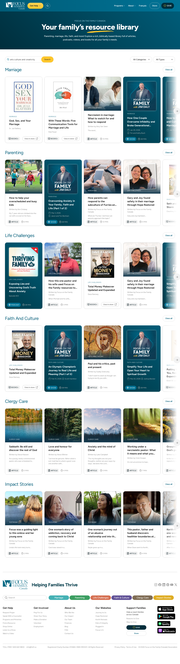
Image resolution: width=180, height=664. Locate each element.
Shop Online (7, 627)
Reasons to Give (132, 619)
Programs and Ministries (12, 620)
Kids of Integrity (101, 624)
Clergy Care (143, 598)
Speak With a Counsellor (12, 617)
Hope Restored (101, 617)
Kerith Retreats (101, 620)
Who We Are (69, 613)
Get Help (35, 5)
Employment (39, 627)
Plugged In (99, 627)
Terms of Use (131, 648)
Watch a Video (8, 634)
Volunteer (37, 624)
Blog (66, 627)
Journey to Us (100, 613)
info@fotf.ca (31, 648)
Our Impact (69, 617)
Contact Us (69, 634)
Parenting (80, 598)
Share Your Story (40, 617)
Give (168, 5)
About (132, 5)
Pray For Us (38, 613)
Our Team (68, 620)
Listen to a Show (9, 631)
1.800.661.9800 (18, 648)
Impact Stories (163, 598)
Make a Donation (40, 620)
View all (168, 69)
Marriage (58, 598)
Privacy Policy (120, 648)
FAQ (66, 631)
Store (154, 5)
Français (142, 5)
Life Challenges (100, 598)
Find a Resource (9, 624)
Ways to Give (131, 623)
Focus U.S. (99, 631)
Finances (68, 624)
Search (47, 59)
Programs (119, 5)
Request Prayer (9, 613)
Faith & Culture (121, 598)
